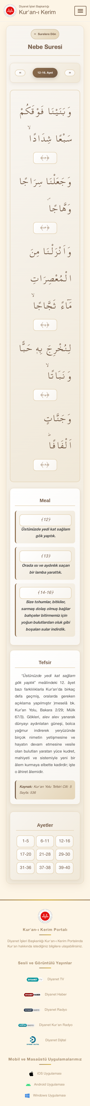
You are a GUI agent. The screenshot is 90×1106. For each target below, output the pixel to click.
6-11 (45, 841)
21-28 (45, 855)
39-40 (64, 868)
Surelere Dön (45, 34)
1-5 (25, 841)
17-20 (25, 855)
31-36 (25, 868)
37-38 (45, 868)
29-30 (64, 855)
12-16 (64, 841)
